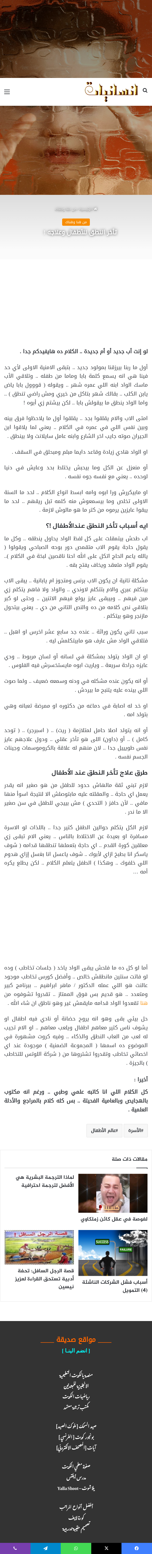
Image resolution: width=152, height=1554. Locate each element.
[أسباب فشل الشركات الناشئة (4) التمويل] (113, 1253)
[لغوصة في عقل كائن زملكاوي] (113, 1193)
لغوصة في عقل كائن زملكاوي (114, 1219)
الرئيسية (88, 209)
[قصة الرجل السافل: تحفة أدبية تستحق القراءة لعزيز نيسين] (39, 1247)
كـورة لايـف (76, 1516)
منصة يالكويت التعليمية (76, 1374)
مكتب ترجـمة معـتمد (76, 1406)
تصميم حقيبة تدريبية (76, 1527)
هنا (144, 1003)
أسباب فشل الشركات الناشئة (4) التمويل (115, 1286)
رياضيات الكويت (76, 1395)
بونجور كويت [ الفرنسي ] (76, 1436)
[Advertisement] (76, 39)
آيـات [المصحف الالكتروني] (76, 1446)
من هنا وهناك (65, 209)
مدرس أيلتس (76, 1476)
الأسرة (134, 1130)
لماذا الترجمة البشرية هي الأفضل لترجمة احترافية (45, 1181)
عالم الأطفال (103, 1130)
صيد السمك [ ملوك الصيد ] (76, 1425)
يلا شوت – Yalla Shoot (76, 1487)
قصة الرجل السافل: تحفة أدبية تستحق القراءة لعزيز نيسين (44, 1279)
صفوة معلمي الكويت (76, 1465)
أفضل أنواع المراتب (76, 1506)
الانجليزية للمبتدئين (76, 1384)
